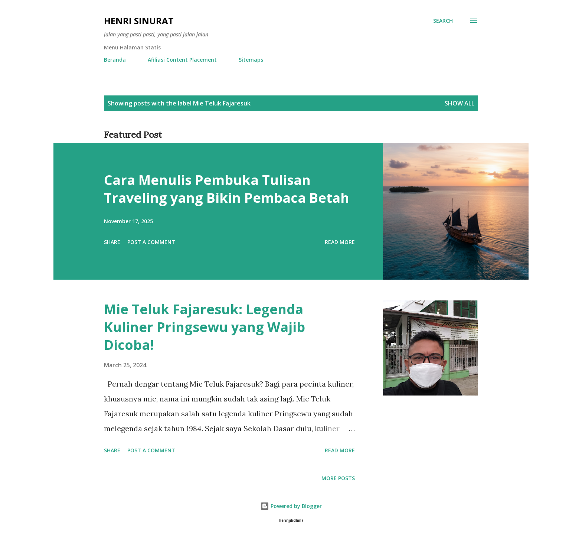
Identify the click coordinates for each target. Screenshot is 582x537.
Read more (340, 241)
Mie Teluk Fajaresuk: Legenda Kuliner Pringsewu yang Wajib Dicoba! (204, 327)
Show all (459, 103)
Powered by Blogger (291, 506)
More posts (338, 478)
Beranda (115, 59)
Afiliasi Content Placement (182, 59)
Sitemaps (251, 59)
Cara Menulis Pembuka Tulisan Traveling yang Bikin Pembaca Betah (226, 189)
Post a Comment (151, 241)
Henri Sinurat (139, 20)
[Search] (443, 20)
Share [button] (112, 241)
